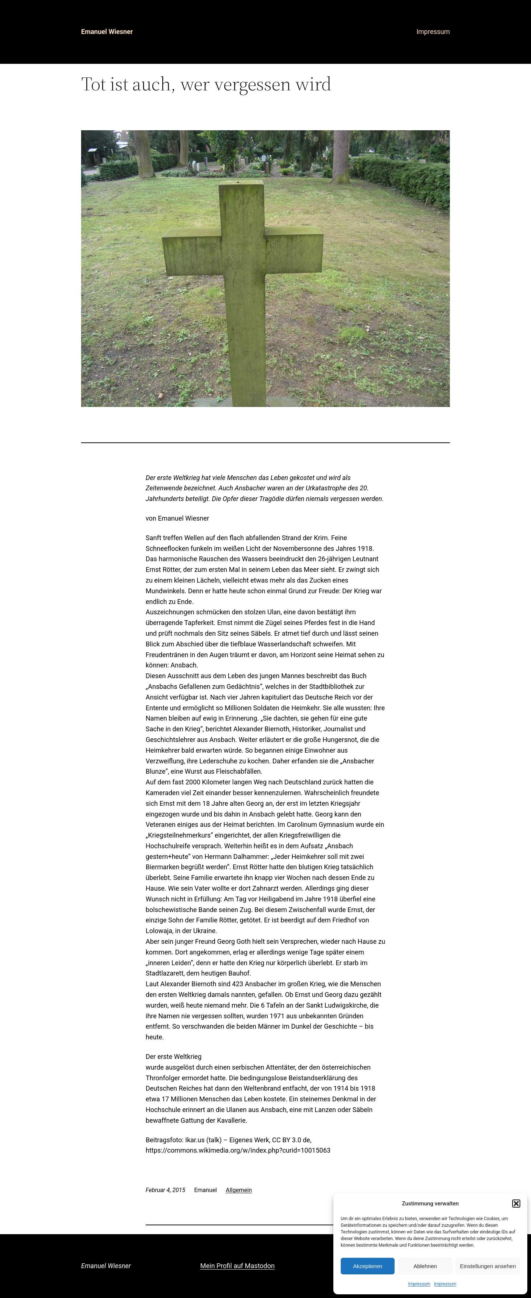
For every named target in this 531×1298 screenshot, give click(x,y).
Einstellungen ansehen (488, 1266)
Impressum (419, 1284)
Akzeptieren (367, 1266)
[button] (516, 1203)
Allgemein (239, 1190)
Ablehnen (425, 1266)
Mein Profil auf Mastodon (237, 1266)
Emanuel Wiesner (107, 31)
